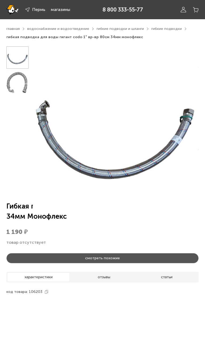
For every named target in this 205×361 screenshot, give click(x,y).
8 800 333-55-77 (122, 9)
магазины (60, 9)
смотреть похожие (102, 258)
